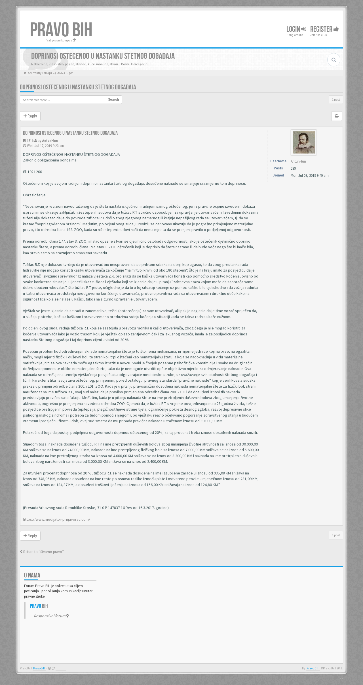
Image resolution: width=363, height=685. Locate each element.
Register (324, 29)
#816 (29, 140)
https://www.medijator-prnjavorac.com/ (56, 519)
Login (296, 29)
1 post (336, 99)
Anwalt (61, 668)
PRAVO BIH (61, 30)
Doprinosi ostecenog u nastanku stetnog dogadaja (78, 87)
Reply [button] (30, 116)
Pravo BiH (313, 668)
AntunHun (50, 140)
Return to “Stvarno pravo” (42, 551)
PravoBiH (39, 668)
